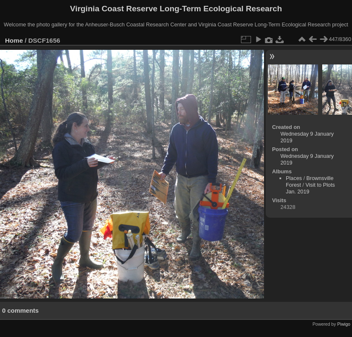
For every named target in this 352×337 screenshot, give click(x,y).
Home (14, 40)
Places (294, 178)
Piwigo (343, 324)
